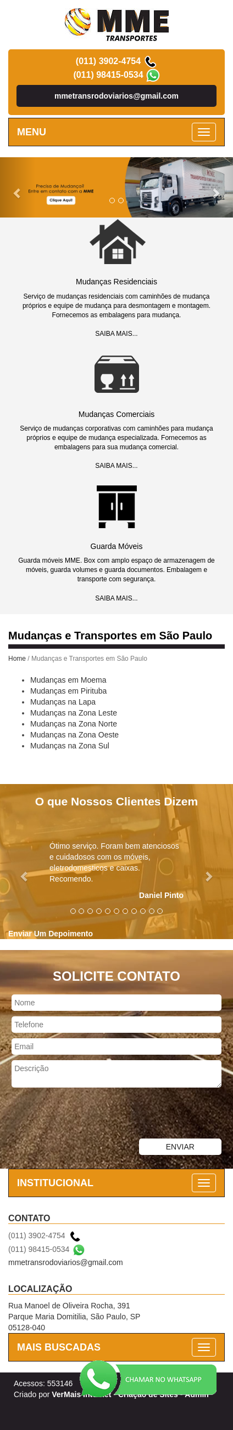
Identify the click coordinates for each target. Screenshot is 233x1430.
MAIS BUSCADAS (59, 1347)
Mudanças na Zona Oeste (74, 734)
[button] (17, 187)
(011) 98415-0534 (108, 74)
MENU (31, 132)
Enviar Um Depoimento (50, 933)
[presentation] (83, 1114)
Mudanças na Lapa (63, 701)
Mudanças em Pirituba (68, 691)
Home (17, 658)
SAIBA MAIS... (116, 334)
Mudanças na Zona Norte (73, 723)
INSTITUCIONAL (55, 1182)
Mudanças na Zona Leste (73, 712)
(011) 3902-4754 (108, 61)
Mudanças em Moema (68, 680)
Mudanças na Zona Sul (69, 745)
